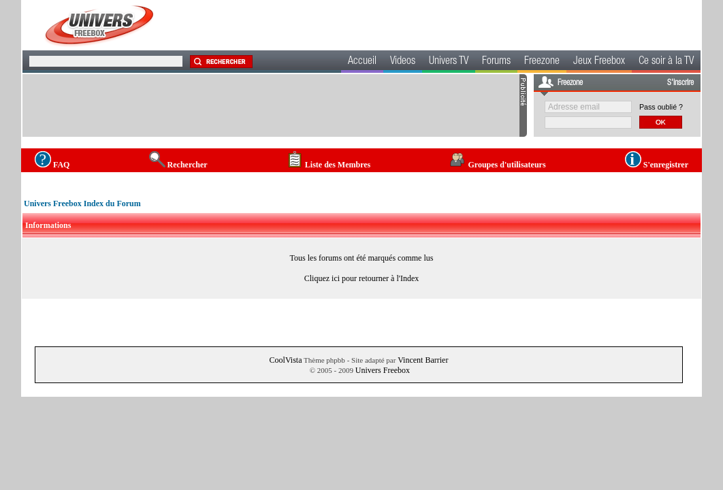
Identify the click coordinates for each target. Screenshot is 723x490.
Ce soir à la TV (666, 61)
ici (336, 278)
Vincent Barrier (423, 360)
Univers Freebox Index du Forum (82, 203)
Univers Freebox (382, 370)
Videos (402, 61)
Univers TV (448, 61)
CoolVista (286, 360)
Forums (496, 61)
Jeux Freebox (599, 61)
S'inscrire (680, 83)
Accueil (362, 61)
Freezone (542, 61)
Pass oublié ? (661, 107)
